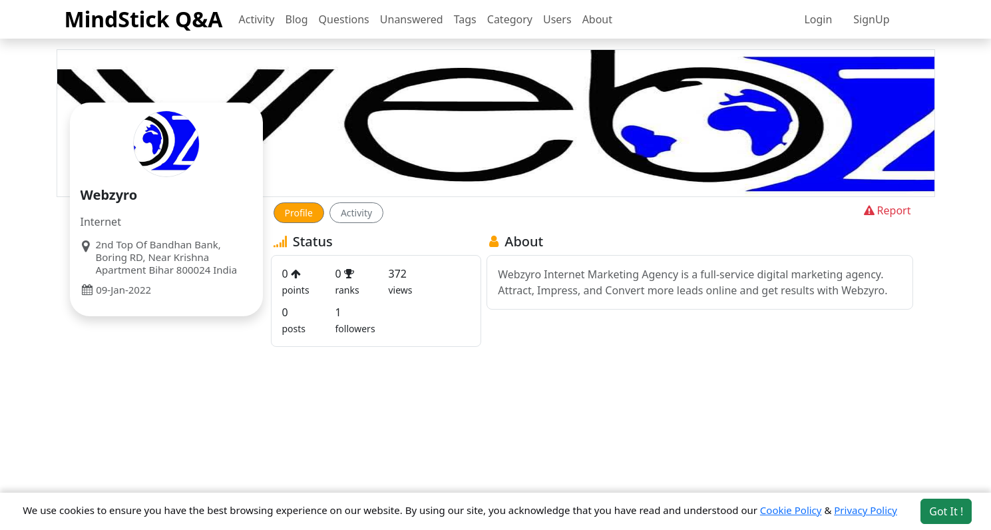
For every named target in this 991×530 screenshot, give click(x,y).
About (597, 19)
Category (509, 19)
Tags (465, 19)
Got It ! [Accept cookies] (946, 511)
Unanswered (411, 19)
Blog (297, 19)
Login (818, 19)
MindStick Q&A (144, 19)
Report (886, 210)
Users (557, 19)
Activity (257, 19)
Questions (344, 19)
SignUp (871, 19)
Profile (299, 212)
